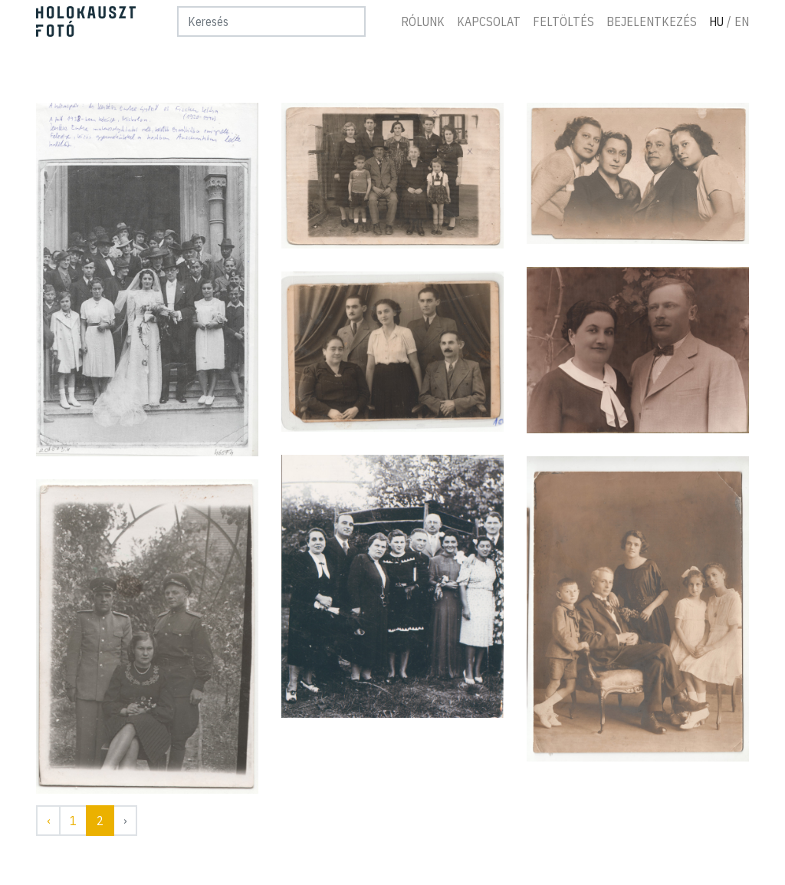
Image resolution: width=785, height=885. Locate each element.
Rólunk (423, 21)
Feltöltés (563, 21)
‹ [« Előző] (48, 820)
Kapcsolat (489, 21)
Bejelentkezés (651, 21)
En (741, 21)
